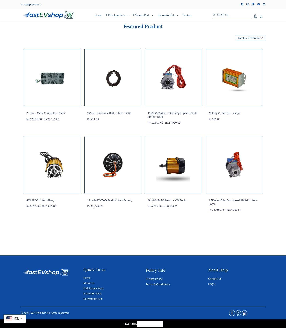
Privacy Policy (154, 279)
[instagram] (247, 4)
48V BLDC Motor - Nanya (41, 200)
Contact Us (214, 278)
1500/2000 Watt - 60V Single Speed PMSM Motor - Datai (172, 115)
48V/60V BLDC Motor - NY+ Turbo (167, 200)
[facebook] (242, 4)
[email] (264, 4)
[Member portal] (255, 16)
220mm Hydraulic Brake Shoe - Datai (109, 113)
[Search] (233, 15)
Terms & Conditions (158, 284)
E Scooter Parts (92, 293)
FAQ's (211, 284)
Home (87, 278)
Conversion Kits (93, 298)
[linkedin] (253, 4)
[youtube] (258, 4)
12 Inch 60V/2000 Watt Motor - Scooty (109, 200)
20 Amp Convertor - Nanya (224, 113)
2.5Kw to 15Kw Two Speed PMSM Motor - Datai (232, 202)
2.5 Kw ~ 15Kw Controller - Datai (45, 113)
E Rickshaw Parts (93, 288)
